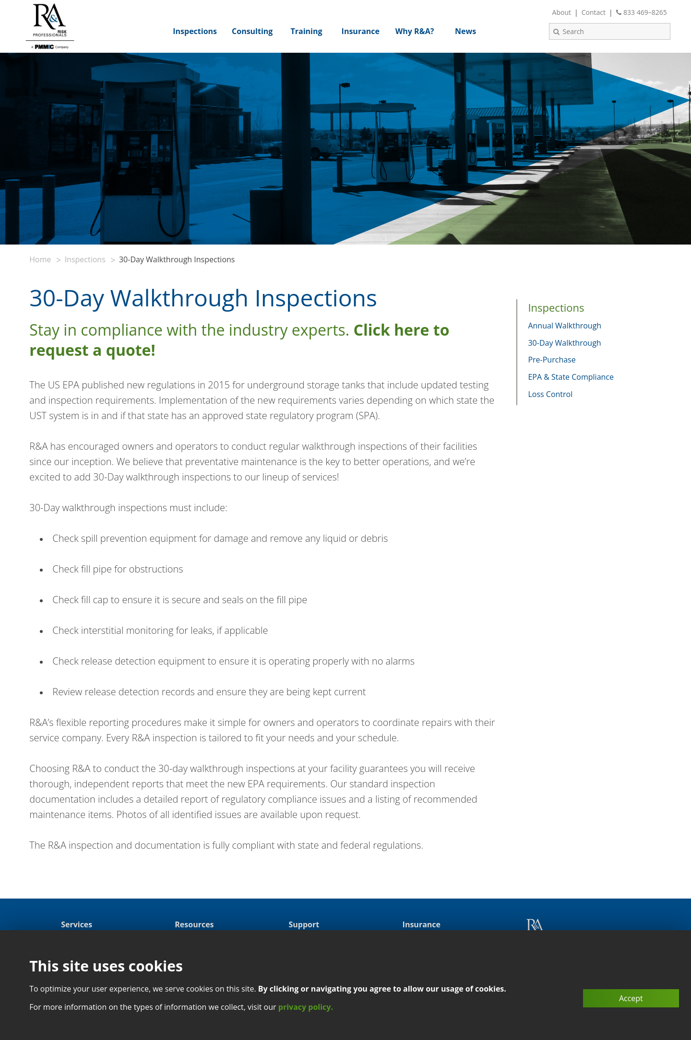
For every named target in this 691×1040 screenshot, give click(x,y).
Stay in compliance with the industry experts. (239, 339)
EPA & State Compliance (571, 377)
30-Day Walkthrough (564, 343)
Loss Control (550, 394)
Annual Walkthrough (564, 325)
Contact (594, 12)
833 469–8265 (641, 12)
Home (40, 259)
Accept (631, 998)
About (561, 12)
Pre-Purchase (551, 359)
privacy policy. (305, 1007)
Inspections (85, 259)
